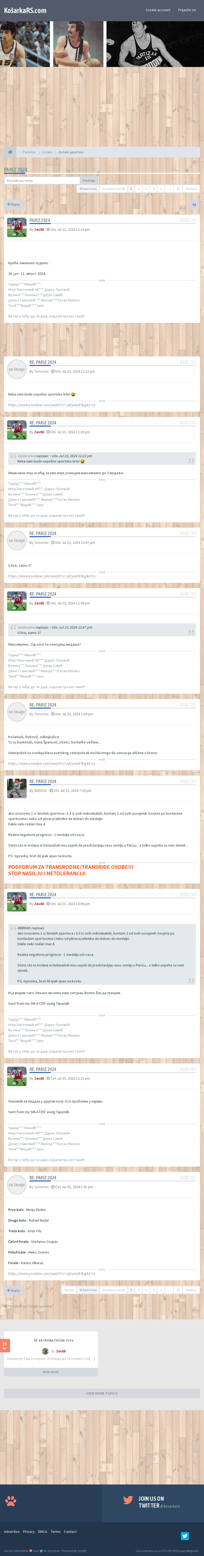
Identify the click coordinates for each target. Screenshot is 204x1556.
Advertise (12, 1531)
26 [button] (178, 189)
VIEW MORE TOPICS (102, 1393)
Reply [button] (13, 204)
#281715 (188, 362)
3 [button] (146, 189)
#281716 (188, 423)
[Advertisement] (102, 109)
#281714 (188, 220)
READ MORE (51, 1372)
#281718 (188, 533)
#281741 (188, 1069)
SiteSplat (53, 1551)
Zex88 (39, 229)
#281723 (188, 781)
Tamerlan (41, 371)
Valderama (26, 455)
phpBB (82, 1551)
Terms (56, 1531)
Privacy (29, 1531)
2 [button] (138, 189)
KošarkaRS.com (25, 10)
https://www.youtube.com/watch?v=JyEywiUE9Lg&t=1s (52, 404)
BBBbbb (40, 790)
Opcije (69, 1290)
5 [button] (161, 189)
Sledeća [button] (191, 189)
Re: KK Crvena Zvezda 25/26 (53, 1340)
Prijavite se (187, 9)
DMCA (42, 1531)
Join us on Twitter (159, 1502)
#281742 (188, 1177)
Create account (158, 9)
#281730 (188, 894)
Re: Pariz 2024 (43, 362)
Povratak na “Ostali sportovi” (29, 1306)
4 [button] (153, 189)
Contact (70, 1531)
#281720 (188, 705)
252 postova (88, 189)
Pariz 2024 (15, 170)
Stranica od (114, 189)
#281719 (188, 594)
